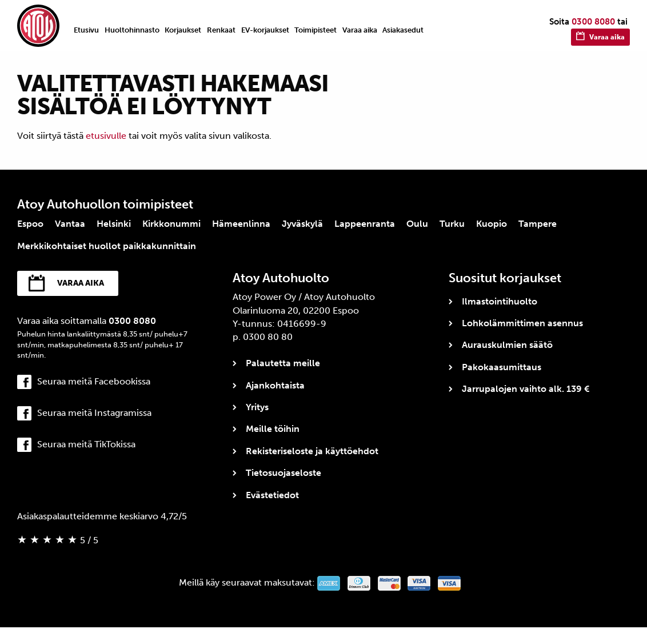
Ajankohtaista (275, 385)
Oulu (417, 223)
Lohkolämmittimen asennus (522, 323)
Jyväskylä (302, 223)
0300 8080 (593, 22)
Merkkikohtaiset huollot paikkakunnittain (106, 246)
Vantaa (70, 223)
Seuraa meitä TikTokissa (86, 446)
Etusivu (86, 30)
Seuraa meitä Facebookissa (93, 383)
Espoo (30, 223)
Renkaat (221, 30)
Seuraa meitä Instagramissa (94, 414)
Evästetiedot (272, 495)
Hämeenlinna (241, 223)
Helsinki (114, 223)
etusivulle (106, 135)
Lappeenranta (364, 223)
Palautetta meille (283, 363)
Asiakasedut (403, 30)
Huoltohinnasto (132, 30)
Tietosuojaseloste (283, 472)
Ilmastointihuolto (499, 301)
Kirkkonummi (171, 223)
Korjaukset (183, 30)
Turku (452, 223)
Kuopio (491, 223)
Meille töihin (272, 428)
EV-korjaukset (265, 30)
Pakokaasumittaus (501, 367)
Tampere (537, 223)
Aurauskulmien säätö (507, 344)
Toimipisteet (315, 30)
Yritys (257, 407)
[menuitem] (86, 30)
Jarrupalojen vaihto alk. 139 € (525, 388)
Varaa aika (359, 30)
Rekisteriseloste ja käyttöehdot (312, 451)
